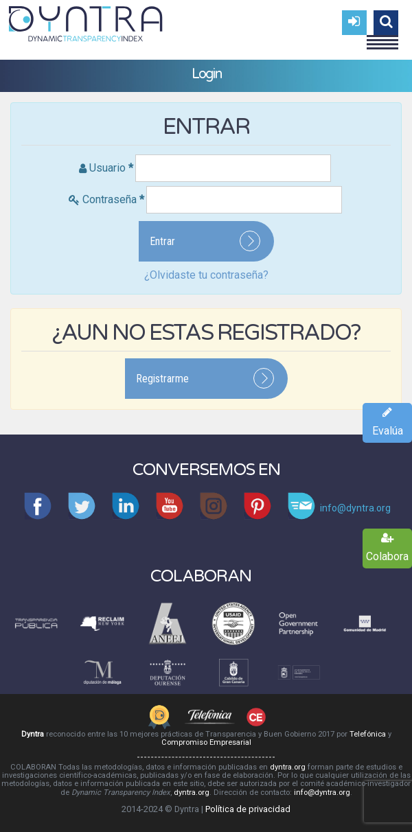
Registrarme (162, 378)
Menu (382, 36)
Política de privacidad (247, 809)
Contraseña (113, 199)
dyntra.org (288, 767)
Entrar (162, 241)
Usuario (111, 167)
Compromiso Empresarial (206, 742)
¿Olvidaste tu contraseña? (206, 274)
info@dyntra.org (322, 792)
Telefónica (368, 734)
